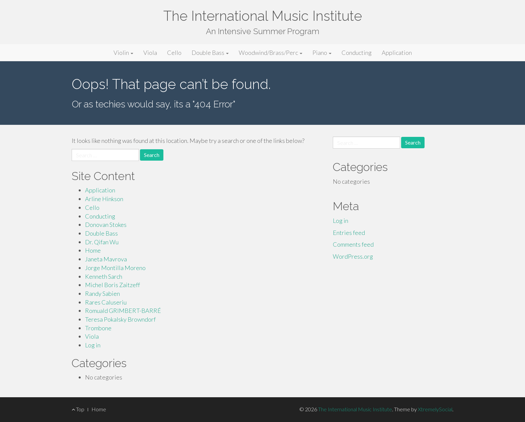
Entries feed (349, 232)
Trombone (98, 328)
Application (397, 52)
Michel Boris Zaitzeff (112, 284)
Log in (92, 345)
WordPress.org (353, 256)
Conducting (357, 52)
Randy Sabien (102, 293)
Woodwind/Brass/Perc (270, 52)
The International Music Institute (262, 16)
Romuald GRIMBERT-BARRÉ (123, 310)
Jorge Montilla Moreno (115, 267)
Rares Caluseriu (106, 302)
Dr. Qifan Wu (102, 242)
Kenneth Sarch (103, 276)
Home (93, 250)
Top (78, 409)
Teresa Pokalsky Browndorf (120, 319)
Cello (174, 52)
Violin (123, 52)
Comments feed (353, 244)
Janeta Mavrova (106, 259)
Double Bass (210, 52)
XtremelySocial (435, 409)
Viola (150, 52)
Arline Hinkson (104, 198)
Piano (321, 52)
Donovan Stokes (106, 224)
